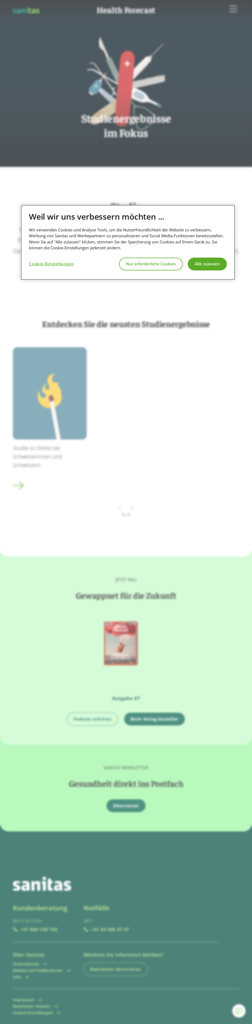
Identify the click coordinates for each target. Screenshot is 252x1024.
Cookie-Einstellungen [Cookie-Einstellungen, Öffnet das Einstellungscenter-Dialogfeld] (51, 263)
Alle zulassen (207, 263)
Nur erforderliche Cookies (151, 263)
